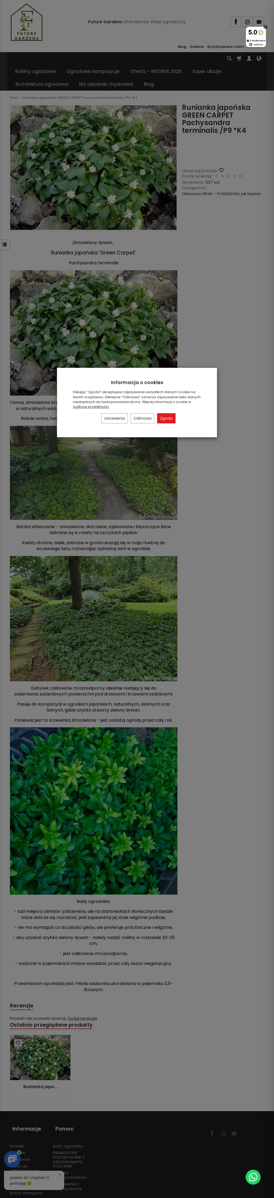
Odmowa (142, 418)
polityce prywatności (91, 406)
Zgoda (166, 418)
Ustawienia (114, 418)
